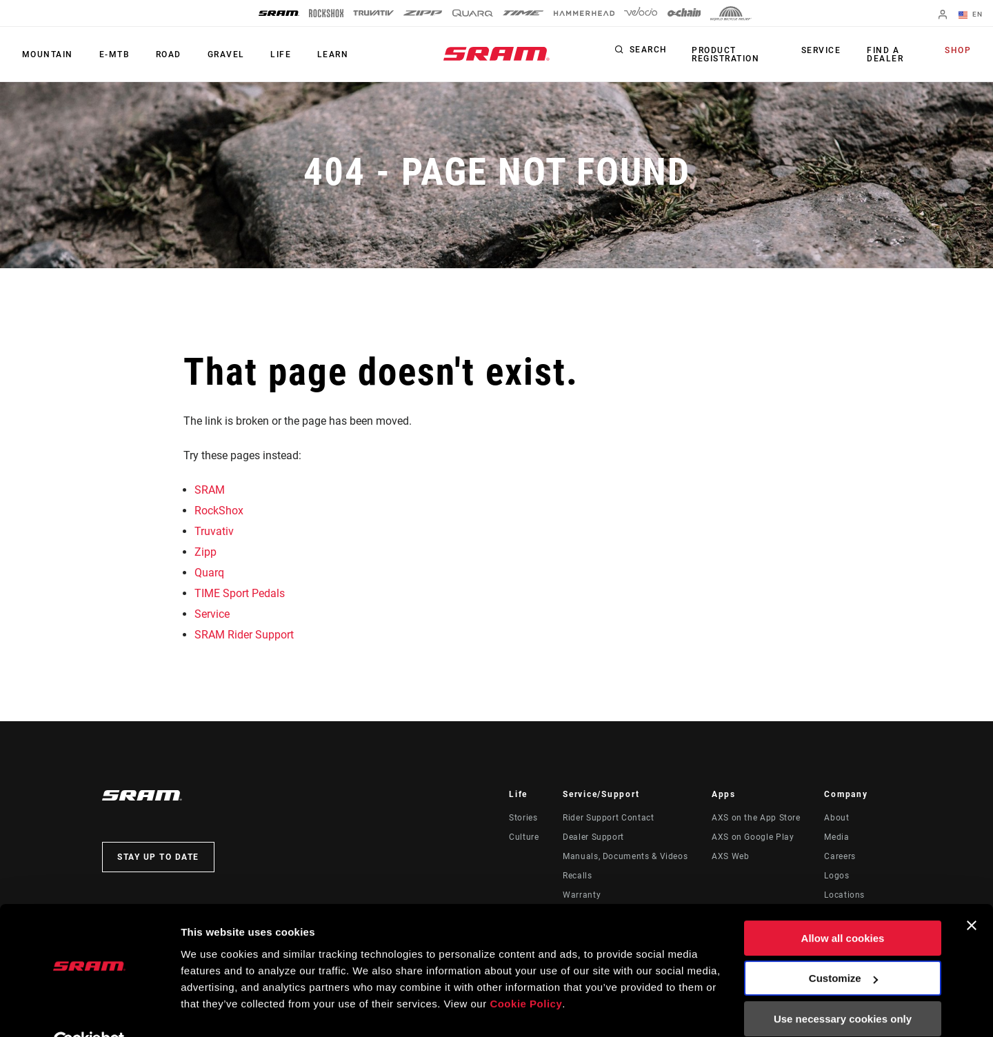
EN (971, 15)
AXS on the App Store (756, 818)
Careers (839, 856)
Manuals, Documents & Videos (625, 856)
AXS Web (730, 856)
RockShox (218, 510)
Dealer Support (593, 837)
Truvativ (214, 531)
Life (269, 54)
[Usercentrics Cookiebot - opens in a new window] (89, 1010)
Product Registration (725, 54)
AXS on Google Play (753, 837)
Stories (523, 818)
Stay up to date (158, 857)
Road (162, 54)
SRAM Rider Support (244, 634)
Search (649, 51)
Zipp (205, 551)
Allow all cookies (843, 906)
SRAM (209, 489)
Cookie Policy (526, 972)
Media (836, 837)
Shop (959, 51)
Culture (524, 837)
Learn (319, 54)
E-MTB (110, 54)
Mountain (46, 54)
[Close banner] (971, 893)
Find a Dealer (885, 54)
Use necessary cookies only (843, 987)
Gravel (217, 54)
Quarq (209, 572)
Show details (213, 1010)
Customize (843, 946)
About (836, 818)
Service (823, 51)
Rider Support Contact (608, 818)
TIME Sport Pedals (239, 593)
